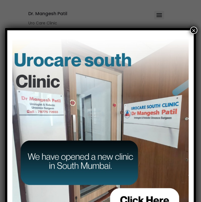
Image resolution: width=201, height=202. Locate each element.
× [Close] (194, 30)
